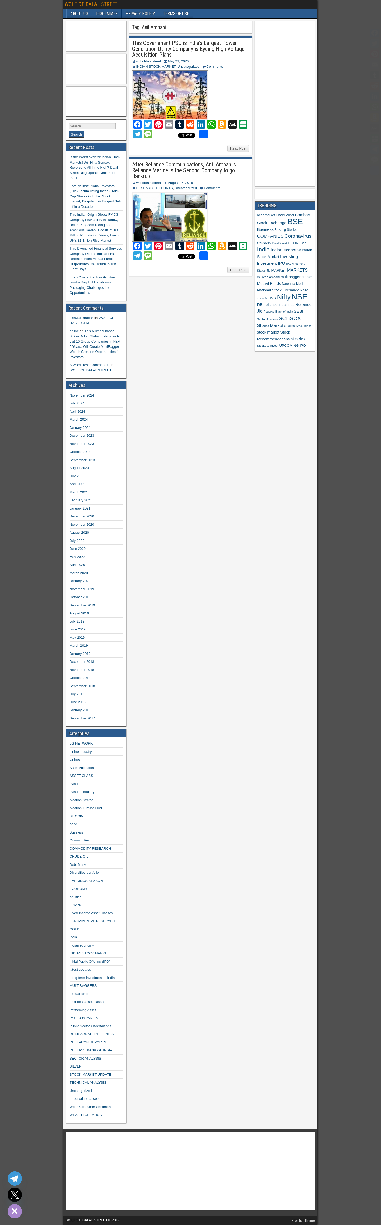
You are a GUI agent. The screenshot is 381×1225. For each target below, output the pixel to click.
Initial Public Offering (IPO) (90, 961)
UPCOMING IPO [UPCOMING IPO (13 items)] (292, 346)
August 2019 (79, 613)
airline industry (81, 752)
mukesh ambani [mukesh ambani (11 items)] (268, 277)
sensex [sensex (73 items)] (290, 318)
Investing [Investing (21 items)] (289, 256)
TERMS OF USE (176, 13)
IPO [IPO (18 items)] (281, 263)
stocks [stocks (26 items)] (298, 338)
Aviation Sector (81, 800)
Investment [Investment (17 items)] (267, 263)
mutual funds (79, 994)
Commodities (80, 840)
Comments (214, 67)
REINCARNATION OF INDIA (92, 1034)
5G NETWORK (81, 743)
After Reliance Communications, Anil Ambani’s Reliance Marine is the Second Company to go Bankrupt (184, 170)
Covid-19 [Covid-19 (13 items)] (264, 243)
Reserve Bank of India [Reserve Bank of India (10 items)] (278, 311)
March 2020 (79, 573)
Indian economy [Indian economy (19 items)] (286, 249)
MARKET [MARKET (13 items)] (278, 270)
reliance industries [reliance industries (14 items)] (279, 305)
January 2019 (80, 654)
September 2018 (82, 686)
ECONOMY (78, 889)
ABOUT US (79, 13)
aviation (75, 784)
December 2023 (82, 436)
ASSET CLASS (81, 776)
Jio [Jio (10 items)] (268, 270)
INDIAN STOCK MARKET (156, 67)
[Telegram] (15, 1178)
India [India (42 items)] (263, 249)
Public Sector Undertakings (90, 1026)
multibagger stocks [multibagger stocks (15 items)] (296, 277)
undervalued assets (84, 1099)
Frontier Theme (303, 1220)
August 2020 (79, 532)
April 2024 (77, 411)
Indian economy (82, 945)
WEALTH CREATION (86, 1115)
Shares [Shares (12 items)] (289, 326)
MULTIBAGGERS (83, 986)
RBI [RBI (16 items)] (260, 305)
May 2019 (77, 637)
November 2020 (82, 524)
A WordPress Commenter (89, 365)
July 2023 (77, 476)
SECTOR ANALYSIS (85, 1058)
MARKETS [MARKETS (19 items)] (297, 270)
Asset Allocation (82, 768)
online (74, 331)
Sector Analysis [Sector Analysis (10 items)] (267, 319)
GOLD (74, 929)
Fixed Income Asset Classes (91, 913)
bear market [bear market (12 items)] (266, 215)
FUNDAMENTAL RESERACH (92, 921)
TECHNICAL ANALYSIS (88, 1082)
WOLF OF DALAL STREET (91, 4)
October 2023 (80, 452)
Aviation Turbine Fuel (86, 808)
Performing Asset (83, 1010)
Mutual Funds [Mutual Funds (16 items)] (269, 283)
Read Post (238, 148)
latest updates (80, 969)
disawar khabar (81, 318)
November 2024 (82, 395)
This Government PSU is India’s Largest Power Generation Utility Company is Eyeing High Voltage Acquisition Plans (188, 49)
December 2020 (82, 516)
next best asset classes (87, 1002)
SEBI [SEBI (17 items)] (298, 311)
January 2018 (80, 710)
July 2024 (77, 403)
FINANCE (77, 905)
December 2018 (82, 662)
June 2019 (78, 629)
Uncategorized (188, 67)
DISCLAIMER (107, 13)
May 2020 (77, 557)
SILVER (75, 1066)
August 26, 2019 (180, 183)
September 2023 (82, 460)
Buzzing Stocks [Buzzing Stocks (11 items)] (286, 230)
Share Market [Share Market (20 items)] (270, 325)
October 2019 (80, 597)
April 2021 (77, 484)
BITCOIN (77, 816)
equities (75, 897)
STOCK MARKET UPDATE (90, 1075)
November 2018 (82, 670)
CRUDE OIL (79, 856)
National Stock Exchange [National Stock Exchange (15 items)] (278, 290)
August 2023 (79, 468)
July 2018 (77, 694)
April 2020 (77, 565)
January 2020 (80, 581)
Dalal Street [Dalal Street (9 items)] (279, 243)
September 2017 (82, 718)
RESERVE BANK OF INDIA (91, 1050)
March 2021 (79, 492)
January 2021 (80, 508)
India (73, 937)
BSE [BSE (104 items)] (295, 221)
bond (73, 824)
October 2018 (80, 678)
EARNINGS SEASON (86, 881)
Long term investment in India (92, 978)
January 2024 (80, 428)
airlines (75, 760)
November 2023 (82, 444)
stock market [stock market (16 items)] (268, 332)
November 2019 (82, 589)
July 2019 (77, 621)
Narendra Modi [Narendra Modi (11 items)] (292, 284)
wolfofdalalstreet (148, 61)
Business (77, 832)
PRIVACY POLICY (140, 13)
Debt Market (79, 865)
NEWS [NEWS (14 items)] (270, 298)
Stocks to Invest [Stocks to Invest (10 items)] (267, 345)
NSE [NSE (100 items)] (299, 296)
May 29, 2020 (178, 61)
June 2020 (78, 549)
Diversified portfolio (84, 873)
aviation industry (82, 792)
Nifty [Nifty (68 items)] (284, 297)
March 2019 (79, 645)
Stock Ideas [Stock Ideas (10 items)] (303, 325)
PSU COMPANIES (84, 1018)
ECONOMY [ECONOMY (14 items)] (297, 243)
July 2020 (77, 541)
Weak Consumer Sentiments (91, 1107)
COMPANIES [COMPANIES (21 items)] (270, 236)
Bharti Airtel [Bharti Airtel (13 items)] (285, 215)
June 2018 (78, 702)
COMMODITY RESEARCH (90, 848)
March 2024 (79, 419)
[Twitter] (15, 1195)
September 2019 (82, 605)
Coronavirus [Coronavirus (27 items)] (297, 236)
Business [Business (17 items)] (265, 229)
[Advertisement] (95, 35)
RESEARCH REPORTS (154, 188)
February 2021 (81, 500)
